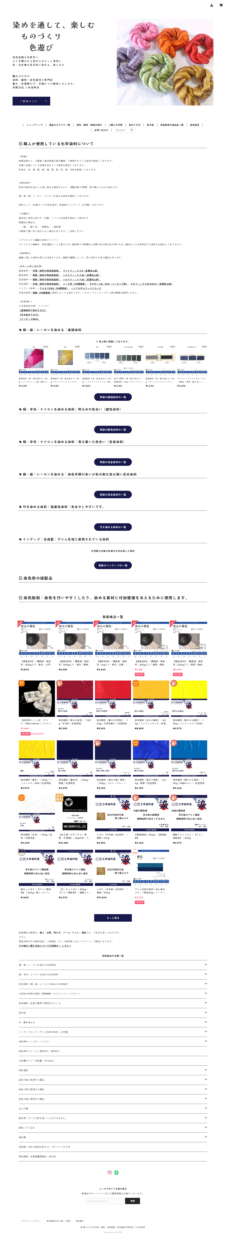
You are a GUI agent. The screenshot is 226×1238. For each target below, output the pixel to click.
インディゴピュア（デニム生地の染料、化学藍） (44, 1032)
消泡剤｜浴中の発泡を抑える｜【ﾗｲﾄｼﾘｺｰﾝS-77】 (45, 1147)
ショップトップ (35, 125)
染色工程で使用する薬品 (31, 1089)
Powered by (113, 1232)
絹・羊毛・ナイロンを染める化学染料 (38, 974)
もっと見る (113, 917)
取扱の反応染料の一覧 (113, 494)
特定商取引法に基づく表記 (58, 1221)
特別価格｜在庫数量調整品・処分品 (37, 1156)
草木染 (150, 125)
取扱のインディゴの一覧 (113, 565)
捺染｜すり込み (27, 1127)
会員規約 (80, 1221)
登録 (132, 1201)
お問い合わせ (101, 130)
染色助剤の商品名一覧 (172, 125)
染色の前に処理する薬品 (31, 1080)
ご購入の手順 (116, 125)
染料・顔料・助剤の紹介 (89, 125)
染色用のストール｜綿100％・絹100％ (39, 1051)
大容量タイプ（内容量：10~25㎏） (37, 1060)
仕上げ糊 (23, 1108)
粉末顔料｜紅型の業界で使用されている (40, 1003)
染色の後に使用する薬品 (31, 1099)
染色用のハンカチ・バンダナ (34, 1041)
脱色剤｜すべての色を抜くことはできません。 (43, 1118)
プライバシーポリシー (31, 1221)
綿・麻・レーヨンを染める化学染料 (37, 965)
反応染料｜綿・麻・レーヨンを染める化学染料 (43, 984)
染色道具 (194, 125)
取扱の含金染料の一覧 (113, 462)
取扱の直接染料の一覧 (113, 397)
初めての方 (134, 125)
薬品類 (22, 1137)
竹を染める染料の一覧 (113, 527)
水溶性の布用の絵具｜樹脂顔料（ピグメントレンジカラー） (50, 993)
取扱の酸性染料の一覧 (113, 429)
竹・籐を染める (27, 1022)
